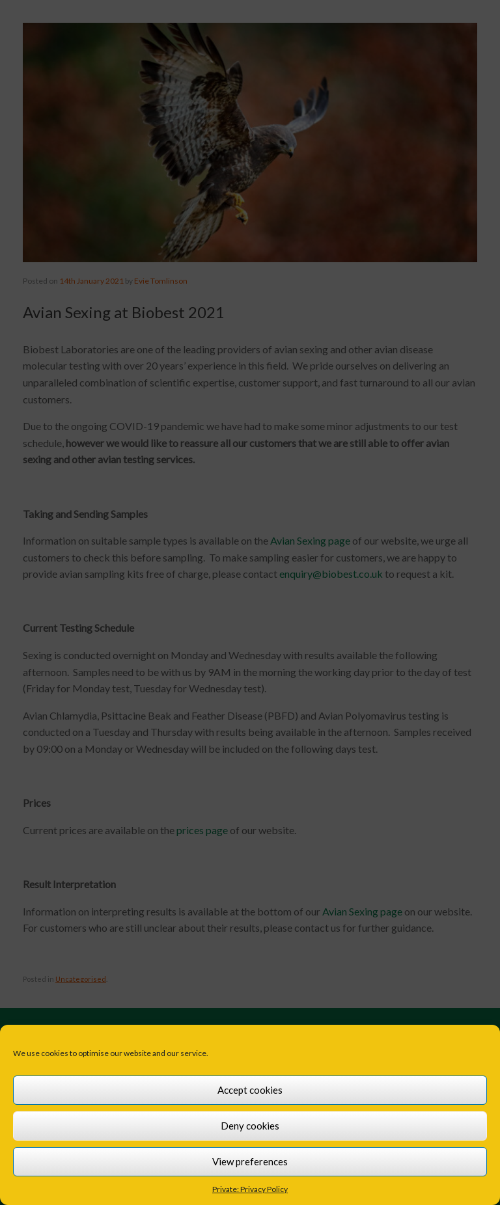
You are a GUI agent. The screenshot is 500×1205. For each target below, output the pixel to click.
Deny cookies (250, 1125)
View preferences (250, 1161)
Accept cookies (250, 1090)
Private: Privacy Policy (250, 1189)
